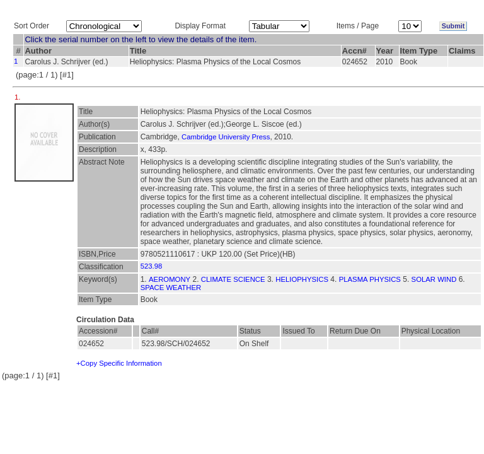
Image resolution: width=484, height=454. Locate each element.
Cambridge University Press (226, 137)
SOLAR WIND (434, 279)
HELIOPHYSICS (301, 279)
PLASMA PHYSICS (370, 279)
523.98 (152, 266)
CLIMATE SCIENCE (233, 279)
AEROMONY (169, 279)
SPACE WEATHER (171, 287)
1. (18, 97)
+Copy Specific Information (119, 363)
